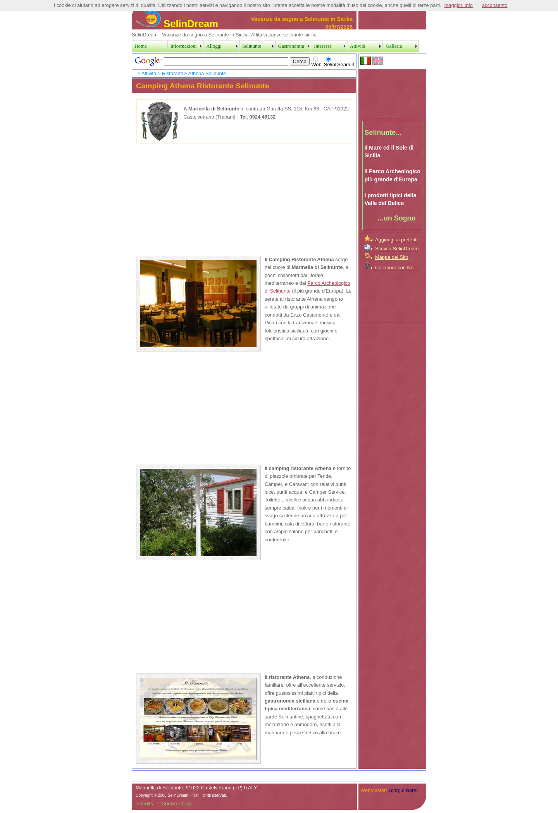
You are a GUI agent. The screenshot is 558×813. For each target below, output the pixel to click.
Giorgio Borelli (404, 790)
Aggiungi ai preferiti (396, 240)
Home (140, 46)
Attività (148, 73)
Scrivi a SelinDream (396, 248)
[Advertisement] (392, 92)
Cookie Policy (177, 803)
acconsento (494, 5)
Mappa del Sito (391, 257)
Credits (145, 803)
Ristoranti (172, 73)
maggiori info (458, 5)
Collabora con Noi (395, 267)
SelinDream (177, 23)
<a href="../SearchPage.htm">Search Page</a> (244, 61)
